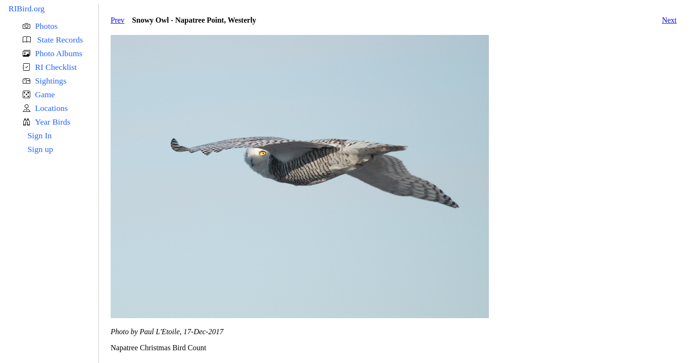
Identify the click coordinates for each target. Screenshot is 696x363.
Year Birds (52, 122)
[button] (60, 26)
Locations (51, 108)
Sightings (50, 80)
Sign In (39, 135)
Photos (46, 26)
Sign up (40, 149)
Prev (117, 20)
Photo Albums (58, 53)
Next (669, 20)
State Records (59, 39)
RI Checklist (56, 67)
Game (45, 94)
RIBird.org (26, 8)
